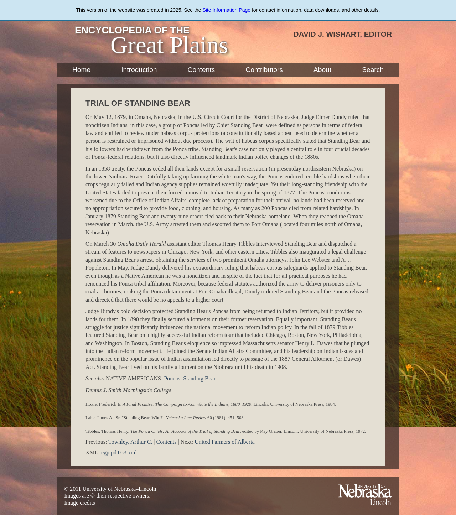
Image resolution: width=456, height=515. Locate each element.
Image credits (79, 503)
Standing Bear (199, 378)
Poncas (172, 378)
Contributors (264, 69)
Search (373, 69)
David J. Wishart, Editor (342, 34)
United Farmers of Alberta (224, 442)
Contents (201, 69)
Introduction (139, 69)
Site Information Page (226, 10)
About (322, 69)
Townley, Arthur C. (130, 442)
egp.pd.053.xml (119, 452)
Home (81, 69)
